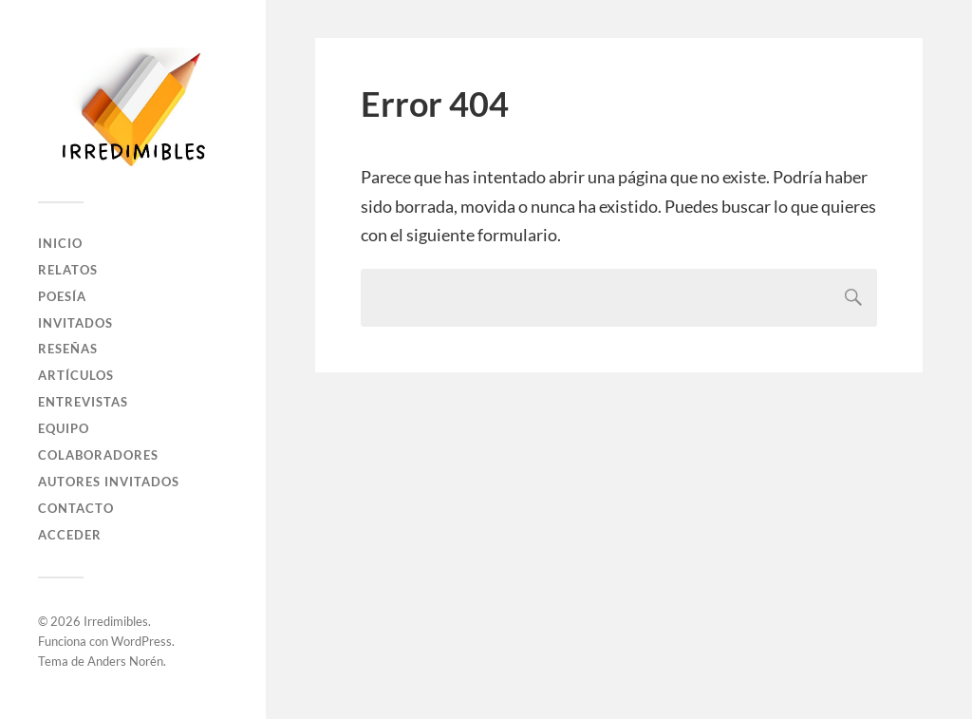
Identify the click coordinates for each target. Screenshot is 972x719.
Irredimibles (116, 621)
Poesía (62, 296)
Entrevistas (83, 401)
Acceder (70, 534)
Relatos (68, 269)
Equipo (63, 428)
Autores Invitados (108, 481)
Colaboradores (98, 455)
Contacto (76, 508)
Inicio (60, 243)
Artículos (76, 375)
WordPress (141, 641)
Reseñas (68, 348)
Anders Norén (125, 661)
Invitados (75, 323)
